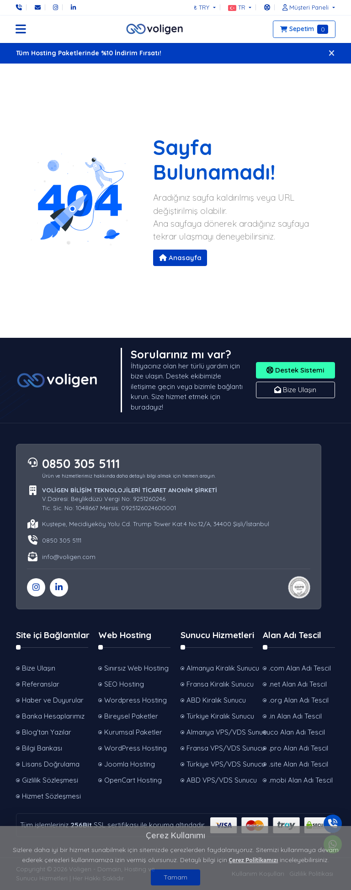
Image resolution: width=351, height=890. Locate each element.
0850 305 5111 (81, 463)
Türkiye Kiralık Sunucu (219, 716)
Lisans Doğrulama (51, 764)
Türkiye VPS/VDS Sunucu (219, 764)
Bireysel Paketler (131, 716)
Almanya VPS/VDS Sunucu (219, 732)
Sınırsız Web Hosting (136, 668)
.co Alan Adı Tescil (297, 732)
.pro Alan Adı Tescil (298, 748)
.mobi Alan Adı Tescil (301, 780)
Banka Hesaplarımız (53, 716)
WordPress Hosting (135, 748)
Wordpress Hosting (135, 700)
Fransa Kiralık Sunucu (219, 684)
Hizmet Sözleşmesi (51, 796)
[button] (239, 7)
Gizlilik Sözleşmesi (50, 780)
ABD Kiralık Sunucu (216, 700)
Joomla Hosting (129, 764)
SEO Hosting (124, 684)
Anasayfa (180, 257)
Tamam (175, 877)
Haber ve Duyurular (53, 700)
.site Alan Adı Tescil (298, 764)
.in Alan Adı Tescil (295, 716)
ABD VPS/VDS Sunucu (219, 780)
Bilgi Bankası (42, 748)
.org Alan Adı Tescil (299, 700)
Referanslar (40, 684)
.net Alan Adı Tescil (298, 684)
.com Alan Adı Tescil (300, 668)
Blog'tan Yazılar (46, 732)
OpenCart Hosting (133, 780)
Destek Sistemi (295, 370)
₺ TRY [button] (202, 7)
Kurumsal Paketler (133, 732)
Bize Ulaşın (295, 389)
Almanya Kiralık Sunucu (219, 668)
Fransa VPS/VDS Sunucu (219, 748)
